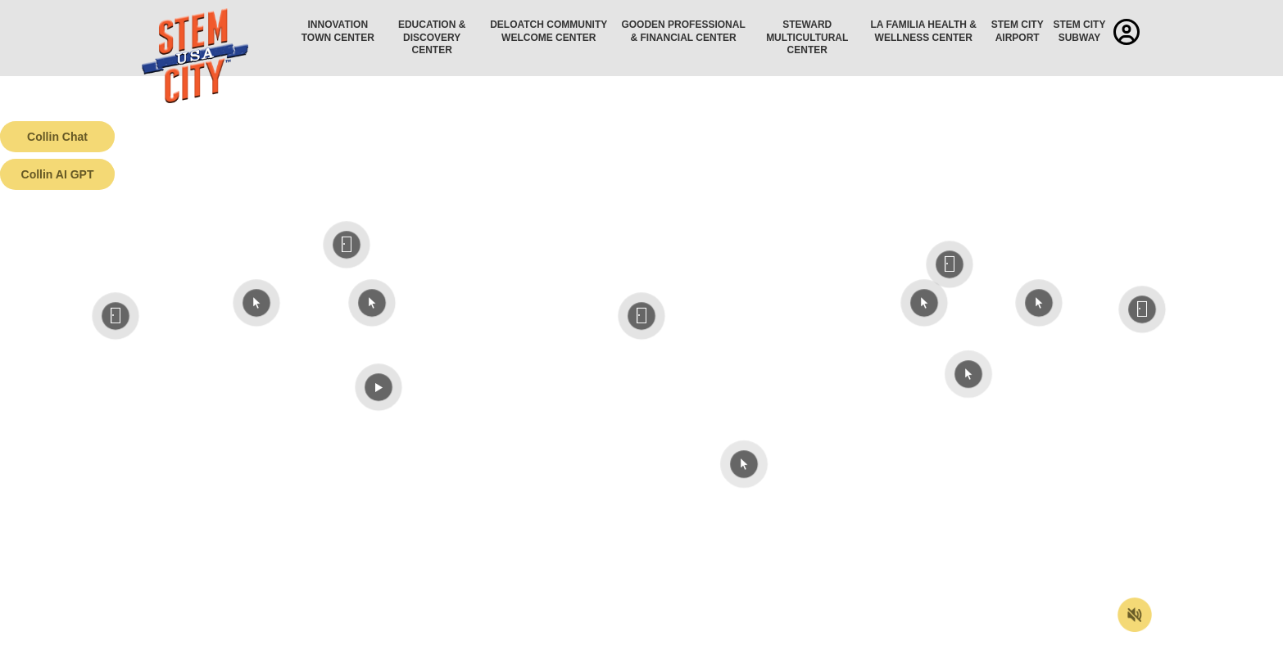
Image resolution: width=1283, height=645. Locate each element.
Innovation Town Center (337, 31)
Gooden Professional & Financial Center (683, 31)
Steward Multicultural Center (807, 37)
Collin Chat (57, 136)
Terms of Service (93, 632)
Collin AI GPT (57, 174)
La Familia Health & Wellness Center (924, 31)
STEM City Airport (1017, 31)
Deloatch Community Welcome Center (548, 31)
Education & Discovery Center (431, 37)
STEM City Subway (1079, 31)
